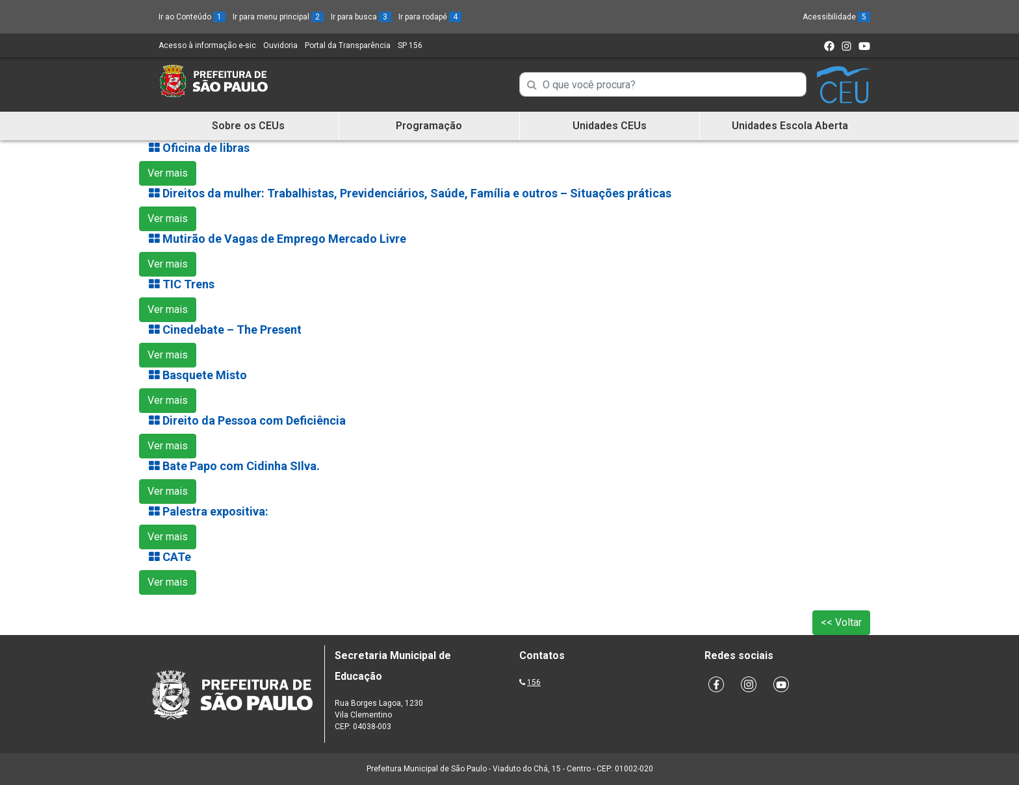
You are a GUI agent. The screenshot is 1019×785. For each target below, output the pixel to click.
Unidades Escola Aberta (790, 125)
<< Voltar (841, 622)
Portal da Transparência (348, 45)
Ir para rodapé (429, 17)
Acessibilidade (836, 17)
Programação (429, 125)
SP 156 (410, 45)
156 (534, 682)
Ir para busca (361, 17)
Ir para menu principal (278, 17)
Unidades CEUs (610, 125)
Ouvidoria (280, 45)
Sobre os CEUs (248, 125)
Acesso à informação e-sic (207, 45)
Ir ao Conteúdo (192, 17)
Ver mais (168, 173)
